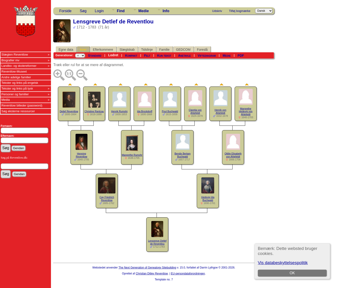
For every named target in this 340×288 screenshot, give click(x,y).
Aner (83, 49)
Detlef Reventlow (69, 111)
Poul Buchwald (170, 111)
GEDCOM (183, 49)
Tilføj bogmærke (239, 11)
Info (166, 11)
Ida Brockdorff (144, 111)
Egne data (66, 49)
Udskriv (217, 11)
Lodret (113, 55)
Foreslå (202, 49)
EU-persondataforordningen (188, 273)
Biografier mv (10, 60)
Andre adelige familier (16, 77)
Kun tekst (164, 55)
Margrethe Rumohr (132, 155)
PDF (241, 55)
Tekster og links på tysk (17, 88)
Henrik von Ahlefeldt (220, 111)
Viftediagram (207, 55)
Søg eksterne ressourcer (18, 111)
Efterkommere (103, 49)
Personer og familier (15, 94)
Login (99, 11)
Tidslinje (147, 49)
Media (5, 99)
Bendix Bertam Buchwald (182, 155)
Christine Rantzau (94, 111)
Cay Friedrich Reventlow (106, 198)
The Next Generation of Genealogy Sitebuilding (147, 267)
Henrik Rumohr (119, 111)
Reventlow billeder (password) (21, 105)
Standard (94, 55)
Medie (143, 11)
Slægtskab (127, 49)
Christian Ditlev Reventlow (152, 273)
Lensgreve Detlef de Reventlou (157, 242)
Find (121, 11)
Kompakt (131, 55)
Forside (65, 11)
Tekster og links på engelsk (19, 82)
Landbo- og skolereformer (19, 65)
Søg (83, 11)
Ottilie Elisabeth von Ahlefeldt (233, 155)
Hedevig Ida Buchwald (207, 198)
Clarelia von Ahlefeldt (195, 111)
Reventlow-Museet (14, 71)
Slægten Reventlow (14, 54)
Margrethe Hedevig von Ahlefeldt (246, 111)
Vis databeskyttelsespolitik (283, 262)
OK (292, 273)
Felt (147, 55)
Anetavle (184, 55)
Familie (164, 49)
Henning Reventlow (81, 155)
